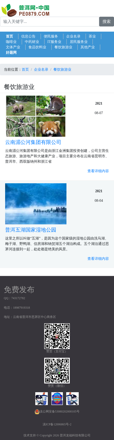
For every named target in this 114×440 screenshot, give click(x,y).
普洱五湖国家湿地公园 (30, 230)
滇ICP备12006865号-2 (57, 424)
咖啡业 (11, 42)
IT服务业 (54, 42)
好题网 (11, 52)
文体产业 (13, 47)
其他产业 (88, 47)
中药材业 (32, 42)
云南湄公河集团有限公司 (33, 142)
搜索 (106, 21)
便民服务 (51, 36)
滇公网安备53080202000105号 (57, 411)
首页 (9, 36)
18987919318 (21, 307)
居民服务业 (79, 42)
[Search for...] (49, 21)
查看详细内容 (98, 171)
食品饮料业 (37, 47)
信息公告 (28, 36)
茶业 (92, 36)
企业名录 (73, 36)
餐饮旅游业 (63, 47)
